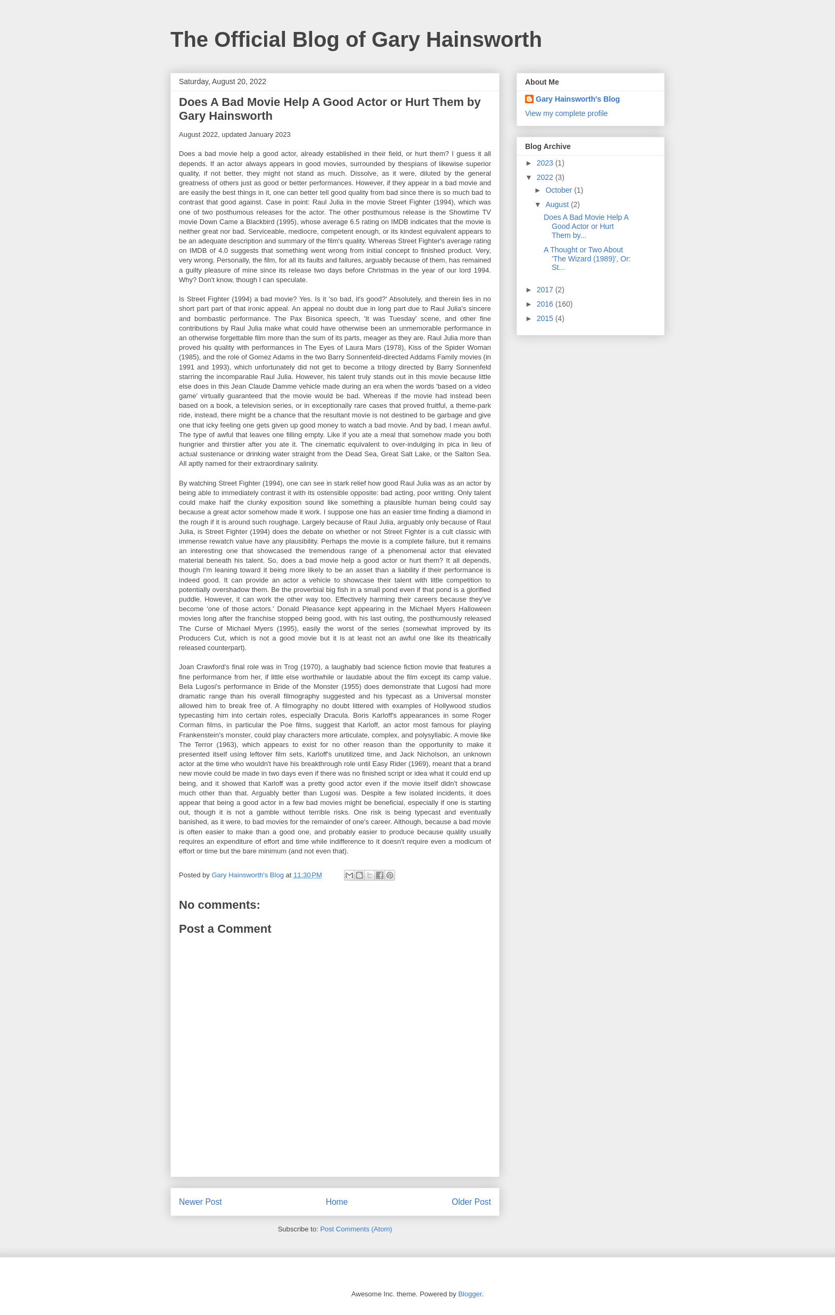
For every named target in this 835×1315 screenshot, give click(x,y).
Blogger (469, 1294)
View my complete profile (566, 113)
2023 (546, 163)
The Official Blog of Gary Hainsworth (356, 39)
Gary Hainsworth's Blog (578, 99)
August (557, 204)
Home (337, 1201)
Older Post (471, 1201)
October (559, 190)
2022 (546, 177)
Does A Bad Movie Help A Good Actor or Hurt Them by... (586, 226)
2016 (546, 304)
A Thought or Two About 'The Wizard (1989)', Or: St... (587, 258)
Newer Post (200, 1201)
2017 (546, 289)
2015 (546, 318)
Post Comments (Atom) (356, 1229)
